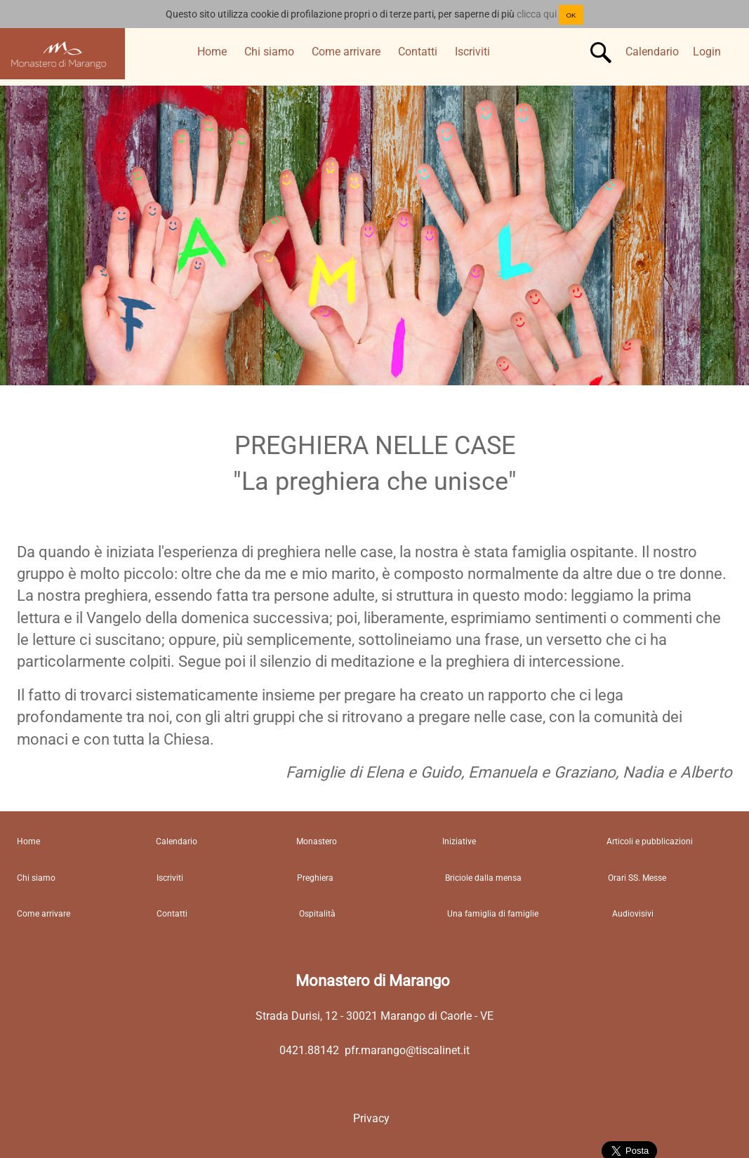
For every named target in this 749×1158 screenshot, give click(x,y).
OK (571, 15)
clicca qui (537, 14)
